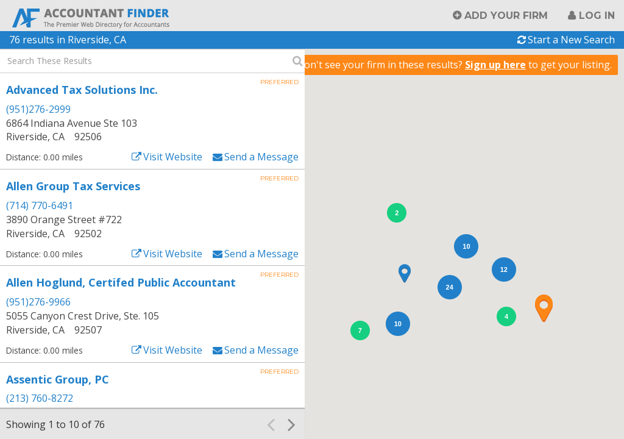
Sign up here (495, 64)
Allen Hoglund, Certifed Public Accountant (121, 282)
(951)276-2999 (38, 109)
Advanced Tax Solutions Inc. (82, 89)
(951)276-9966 (38, 302)
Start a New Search (571, 39)
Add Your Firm (506, 15)
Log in (597, 15)
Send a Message (261, 156)
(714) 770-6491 (39, 205)
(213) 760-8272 (39, 398)
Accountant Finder (91, 16)
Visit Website (172, 156)
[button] (543, 308)
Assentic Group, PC (57, 379)
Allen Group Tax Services (73, 186)
